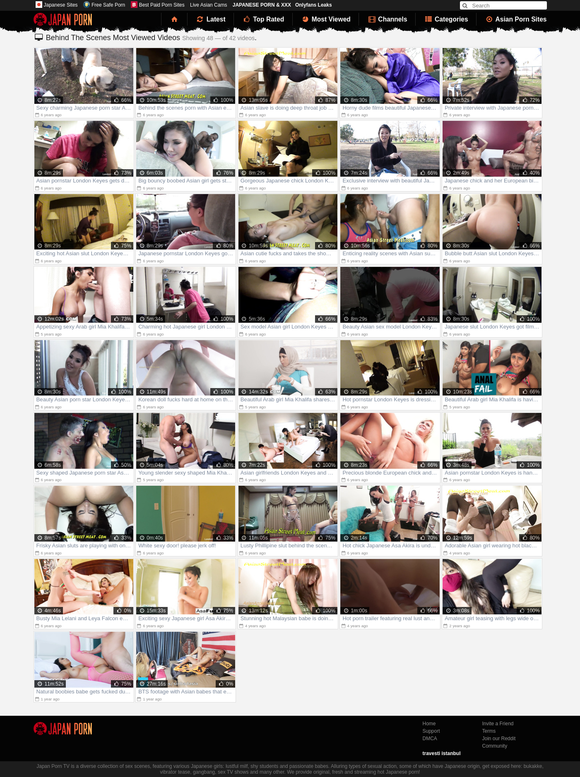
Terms (489, 731)
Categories (446, 19)
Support (431, 731)
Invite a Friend (498, 724)
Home (429, 724)
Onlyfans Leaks (313, 5)
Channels (387, 19)
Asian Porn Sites (516, 19)
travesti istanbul (442, 753)
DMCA (430, 738)
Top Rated (263, 19)
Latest (211, 19)
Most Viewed (326, 19)
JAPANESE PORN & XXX (262, 5)
